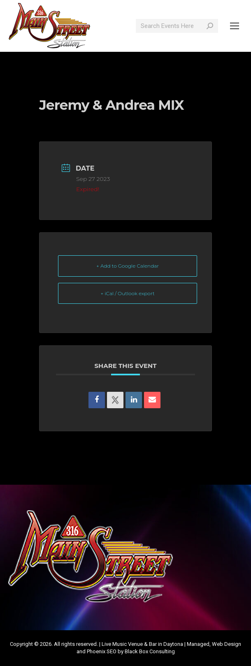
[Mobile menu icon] (234, 26)
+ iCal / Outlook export (128, 293)
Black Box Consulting (150, 651)
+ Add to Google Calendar (127, 266)
